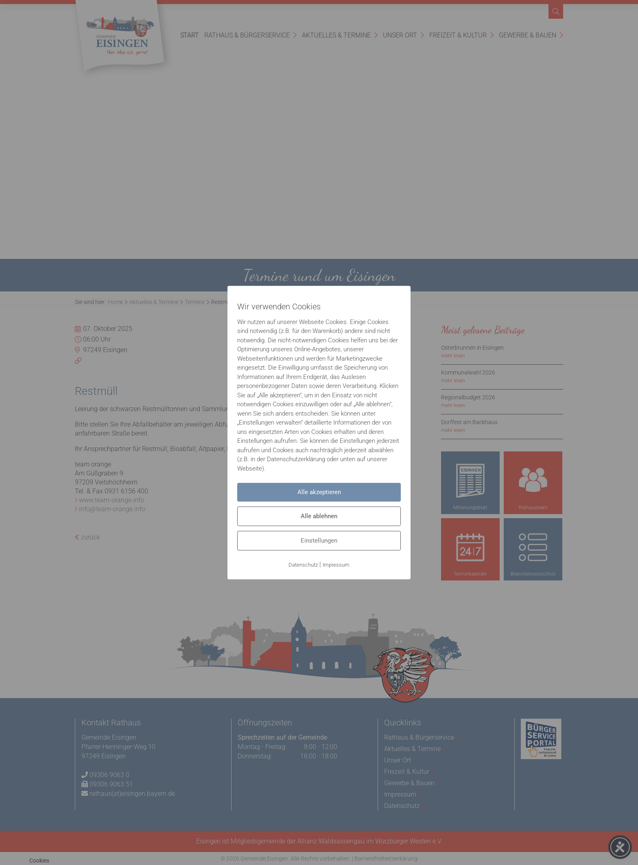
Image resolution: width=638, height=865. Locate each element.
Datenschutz (303, 565)
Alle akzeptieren (319, 492)
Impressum (336, 565)
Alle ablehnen (319, 516)
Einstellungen (319, 540)
